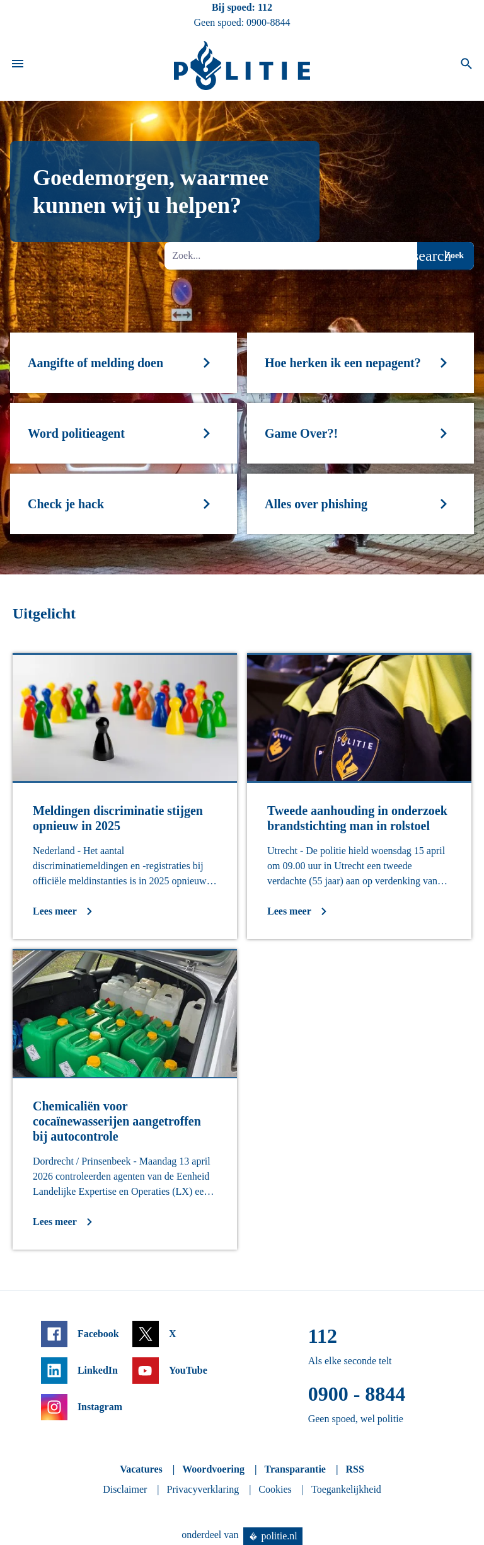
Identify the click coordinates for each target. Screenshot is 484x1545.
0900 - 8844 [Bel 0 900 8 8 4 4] (357, 1394)
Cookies (274, 1489)
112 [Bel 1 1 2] (265, 7)
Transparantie (294, 1469)
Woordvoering (213, 1469)
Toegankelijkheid (346, 1489)
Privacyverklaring (203, 1489)
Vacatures (141, 1469)
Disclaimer (125, 1489)
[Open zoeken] (466, 65)
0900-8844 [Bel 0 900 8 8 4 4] (268, 22)
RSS (354, 1469)
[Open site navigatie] (17, 65)
